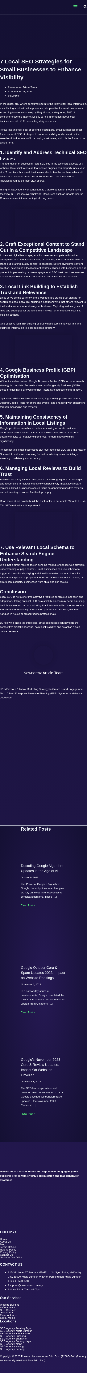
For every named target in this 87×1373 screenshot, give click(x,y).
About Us (5, 1241)
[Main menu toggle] (75, 6)
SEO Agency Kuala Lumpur (16, 1331)
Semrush (5, 454)
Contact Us (6, 1255)
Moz (80, 449)
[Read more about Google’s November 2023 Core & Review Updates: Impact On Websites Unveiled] (43, 1039)
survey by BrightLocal (37, 112)
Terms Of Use (8, 1247)
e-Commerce (7, 1307)
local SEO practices (43, 609)
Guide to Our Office (11, 1257)
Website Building (9, 1305)
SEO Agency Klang (11, 1344)
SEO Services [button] (10, 1310)
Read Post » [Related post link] (28, 905)
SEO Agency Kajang (12, 1346)
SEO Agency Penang (12, 1349)
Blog (2, 1244)
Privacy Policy (8, 1252)
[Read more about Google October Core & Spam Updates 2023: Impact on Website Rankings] (43, 939)
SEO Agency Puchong (13, 1336)
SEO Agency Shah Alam (14, 1338)
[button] (85, 6)
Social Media (7, 1318)
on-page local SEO (46, 272)
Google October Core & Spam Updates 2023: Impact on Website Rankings (43, 973)
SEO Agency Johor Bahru (15, 1333)
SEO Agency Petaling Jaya (15, 1328)
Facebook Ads (8, 1315)
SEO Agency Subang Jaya (15, 1341)
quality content (29, 263)
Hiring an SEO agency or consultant (20, 189)
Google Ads (7, 1312)
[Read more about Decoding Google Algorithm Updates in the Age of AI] (43, 848)
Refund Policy (8, 1249)
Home (3, 1239)
